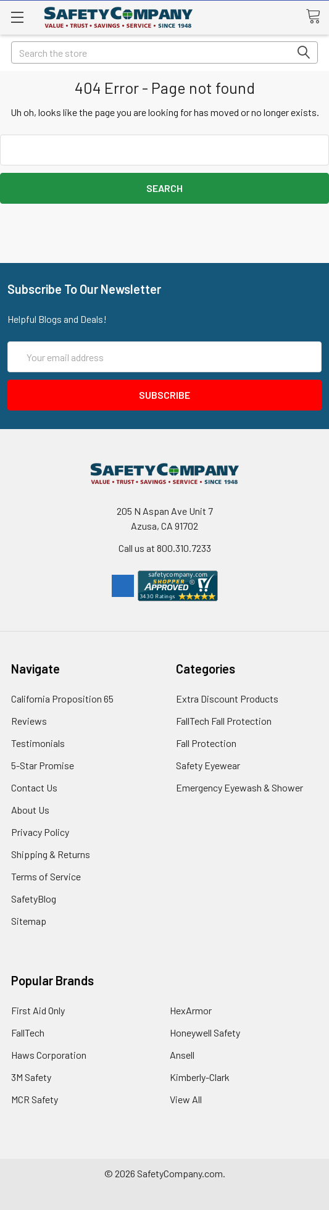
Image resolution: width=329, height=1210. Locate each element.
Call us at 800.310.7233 (165, 548)
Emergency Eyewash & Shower (239, 787)
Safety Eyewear (208, 765)
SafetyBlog (33, 898)
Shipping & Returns (50, 854)
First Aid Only (38, 1010)
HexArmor (191, 1010)
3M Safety (31, 1077)
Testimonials (38, 743)
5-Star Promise (42, 765)
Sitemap (28, 921)
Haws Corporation (48, 1055)
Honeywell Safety (205, 1032)
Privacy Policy (40, 832)
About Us (30, 810)
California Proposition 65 (62, 698)
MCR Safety (34, 1099)
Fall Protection (206, 743)
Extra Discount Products (227, 698)
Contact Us (34, 787)
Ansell (182, 1055)
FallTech (27, 1032)
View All (186, 1099)
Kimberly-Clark (200, 1077)
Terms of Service (46, 876)
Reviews (29, 721)
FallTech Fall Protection (224, 721)
